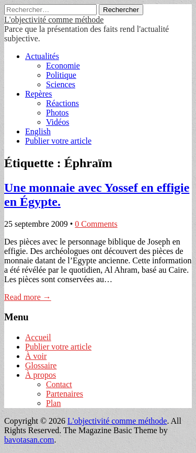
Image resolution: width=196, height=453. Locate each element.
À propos (40, 374)
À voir (36, 356)
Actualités (42, 56)
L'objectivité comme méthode (53, 19)
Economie (63, 65)
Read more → (27, 297)
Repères (38, 93)
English (38, 131)
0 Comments (96, 223)
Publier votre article (58, 140)
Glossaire (40, 365)
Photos (57, 112)
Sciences (60, 84)
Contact (59, 384)
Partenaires (64, 393)
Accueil (38, 337)
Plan (53, 403)
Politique (61, 75)
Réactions (62, 103)
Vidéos (57, 122)
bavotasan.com (29, 439)
